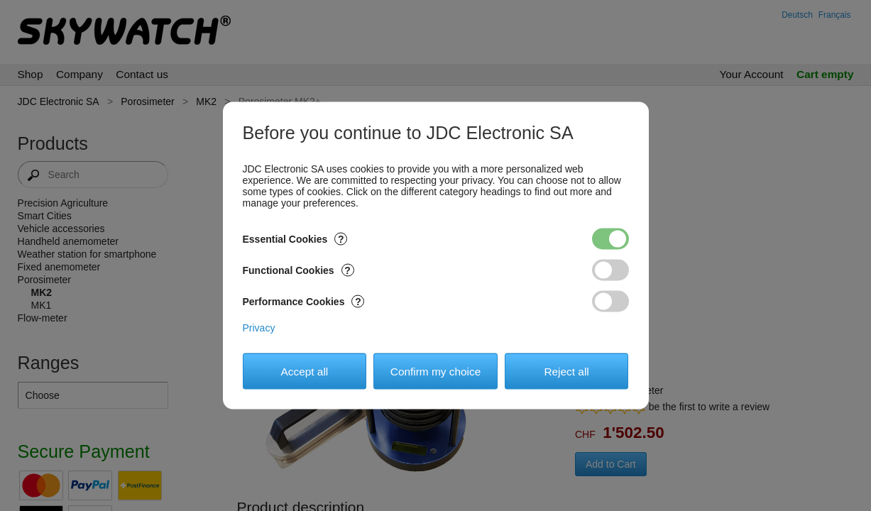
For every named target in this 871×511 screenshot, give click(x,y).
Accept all (305, 371)
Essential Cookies (295, 239)
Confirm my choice (435, 371)
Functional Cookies (298, 270)
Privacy (259, 328)
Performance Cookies (304, 301)
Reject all (566, 371)
